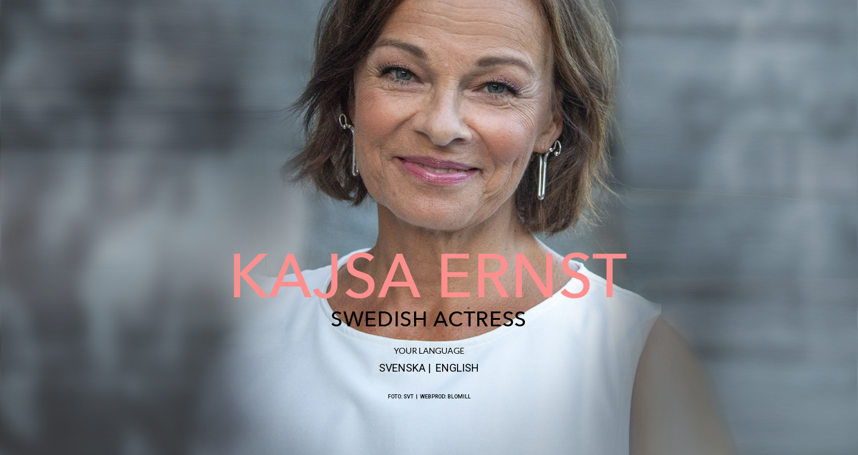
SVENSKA (402, 367)
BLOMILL (459, 397)
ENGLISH (457, 367)
